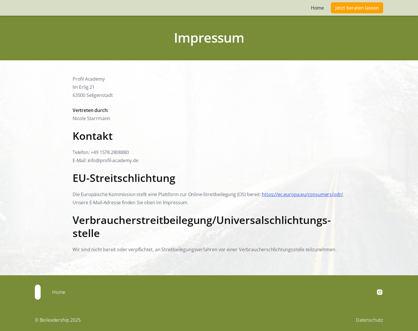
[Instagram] (379, 292)
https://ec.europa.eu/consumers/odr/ (302, 194)
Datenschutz (369, 320)
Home (317, 8)
